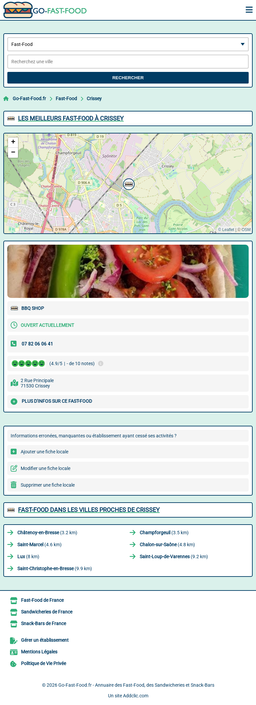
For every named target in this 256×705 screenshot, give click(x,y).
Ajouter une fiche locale (44, 451)
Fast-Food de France (42, 600)
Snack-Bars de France (43, 623)
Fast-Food (66, 98)
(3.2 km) (47, 532)
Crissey (94, 98)
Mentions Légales (39, 651)
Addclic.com (135, 695)
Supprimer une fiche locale (48, 485)
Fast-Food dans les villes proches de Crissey (89, 509)
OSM (246, 229)
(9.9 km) (54, 568)
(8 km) (28, 556)
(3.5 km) (164, 532)
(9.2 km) (174, 556)
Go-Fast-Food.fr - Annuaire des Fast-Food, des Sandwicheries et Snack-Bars (136, 685)
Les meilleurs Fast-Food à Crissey (71, 118)
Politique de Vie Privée (43, 663)
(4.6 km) (39, 544)
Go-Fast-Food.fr (29, 98)
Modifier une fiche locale (45, 468)
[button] (128, 183)
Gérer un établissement (45, 640)
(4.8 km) (167, 544)
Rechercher (128, 77)
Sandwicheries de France (46, 611)
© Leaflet (226, 229)
